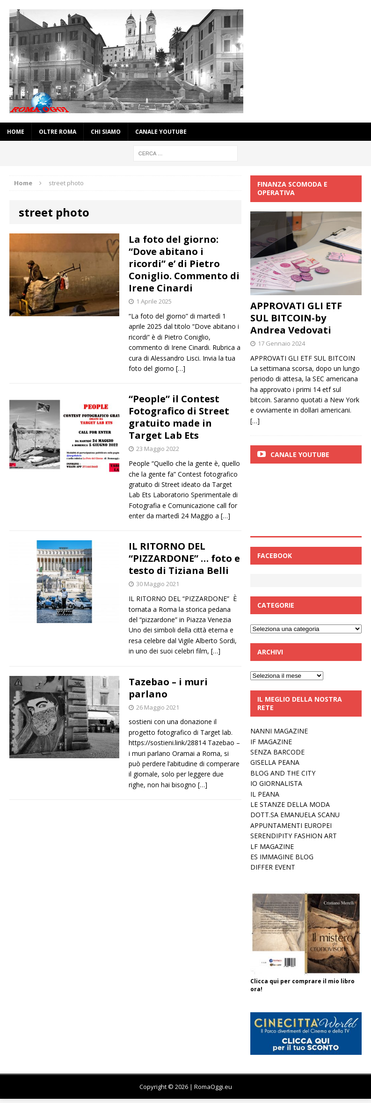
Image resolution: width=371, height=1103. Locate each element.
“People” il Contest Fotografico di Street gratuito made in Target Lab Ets (179, 417)
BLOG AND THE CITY (282, 773)
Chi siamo (106, 132)
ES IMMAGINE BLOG (281, 856)
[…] (180, 368)
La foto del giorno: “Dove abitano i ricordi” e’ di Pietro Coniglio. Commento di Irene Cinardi (184, 263)
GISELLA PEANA (274, 762)
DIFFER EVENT (272, 867)
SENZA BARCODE (277, 751)
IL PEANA (264, 794)
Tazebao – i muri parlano (168, 687)
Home (15, 132)
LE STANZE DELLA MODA (290, 804)
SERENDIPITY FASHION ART (293, 835)
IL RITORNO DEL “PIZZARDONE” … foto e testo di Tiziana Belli (184, 558)
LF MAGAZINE (272, 846)
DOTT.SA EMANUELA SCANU (295, 814)
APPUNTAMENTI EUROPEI (291, 825)
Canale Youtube (299, 454)
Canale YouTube (161, 132)
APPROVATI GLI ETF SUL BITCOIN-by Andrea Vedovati (296, 317)
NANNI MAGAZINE (279, 730)
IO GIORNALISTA (276, 783)
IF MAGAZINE (271, 741)
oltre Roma (57, 132)
